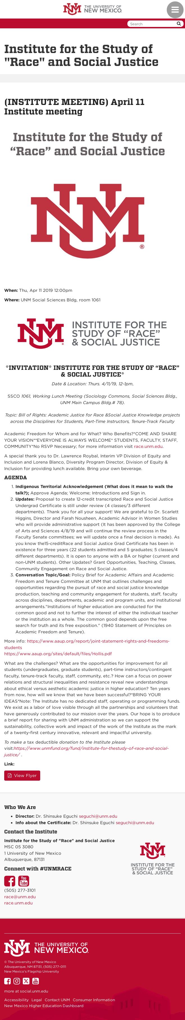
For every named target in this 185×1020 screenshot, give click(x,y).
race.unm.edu (148, 446)
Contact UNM (57, 1000)
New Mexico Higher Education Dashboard (44, 1005)
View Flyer (22, 775)
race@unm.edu (20, 896)
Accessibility (16, 1000)
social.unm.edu (34, 991)
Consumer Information (94, 1000)
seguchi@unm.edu (98, 816)
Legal (36, 1000)
